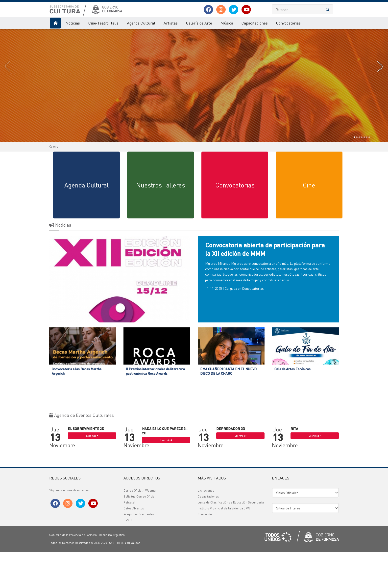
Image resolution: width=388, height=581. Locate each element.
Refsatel (129, 531)
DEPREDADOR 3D (230, 457)
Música (226, 23)
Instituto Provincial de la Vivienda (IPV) (224, 537)
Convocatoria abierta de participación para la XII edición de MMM (265, 278)
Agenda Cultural (141, 23)
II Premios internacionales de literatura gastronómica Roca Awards (155, 400)
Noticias (73, 23)
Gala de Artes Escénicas (292, 398)
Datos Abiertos (133, 537)
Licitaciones (206, 520)
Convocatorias (288, 23)
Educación (205, 543)
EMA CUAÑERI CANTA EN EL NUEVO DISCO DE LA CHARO (228, 400)
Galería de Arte (199, 23)
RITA (294, 457)
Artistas (171, 23)
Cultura (53, 176)
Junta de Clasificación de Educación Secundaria (231, 531)
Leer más (92, 464)
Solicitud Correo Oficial (139, 526)
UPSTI (127, 549)
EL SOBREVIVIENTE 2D (86, 457)
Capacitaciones (255, 23)
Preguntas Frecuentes (138, 543)
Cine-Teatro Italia (103, 23)
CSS (111, 572)
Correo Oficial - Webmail (140, 520)
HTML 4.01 (123, 572)
